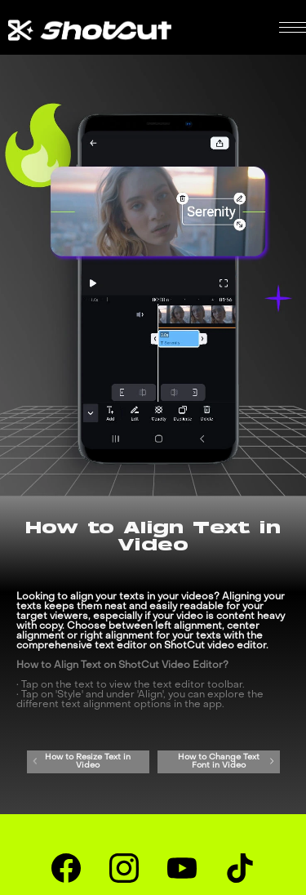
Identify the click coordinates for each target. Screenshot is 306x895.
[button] (292, 27)
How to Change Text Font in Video (227, 761)
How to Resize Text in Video (81, 761)
